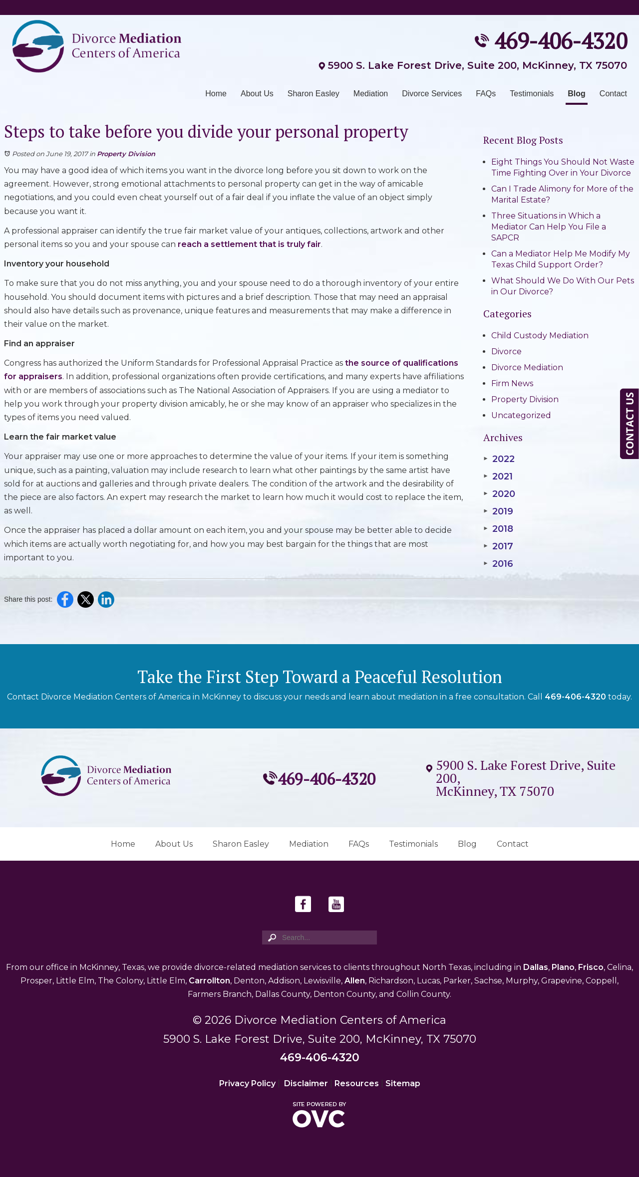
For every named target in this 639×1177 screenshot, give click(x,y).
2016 (498, 564)
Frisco (591, 967)
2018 (498, 529)
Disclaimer (306, 1083)
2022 (499, 459)
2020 (499, 494)
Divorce (506, 351)
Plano (563, 967)
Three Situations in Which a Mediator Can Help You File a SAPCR (548, 226)
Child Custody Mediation (540, 335)
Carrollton (209, 980)
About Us (257, 93)
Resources (356, 1083)
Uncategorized (521, 415)
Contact (613, 93)
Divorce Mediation (527, 367)
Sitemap (402, 1083)
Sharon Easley (313, 93)
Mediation (370, 93)
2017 (498, 546)
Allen (354, 980)
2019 (498, 511)
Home (216, 93)
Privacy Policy (247, 1083)
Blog (577, 93)
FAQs (486, 93)
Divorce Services (432, 93)
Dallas (535, 967)
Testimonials (532, 93)
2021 (498, 476)
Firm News (512, 383)
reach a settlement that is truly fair (249, 244)
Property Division (126, 154)
